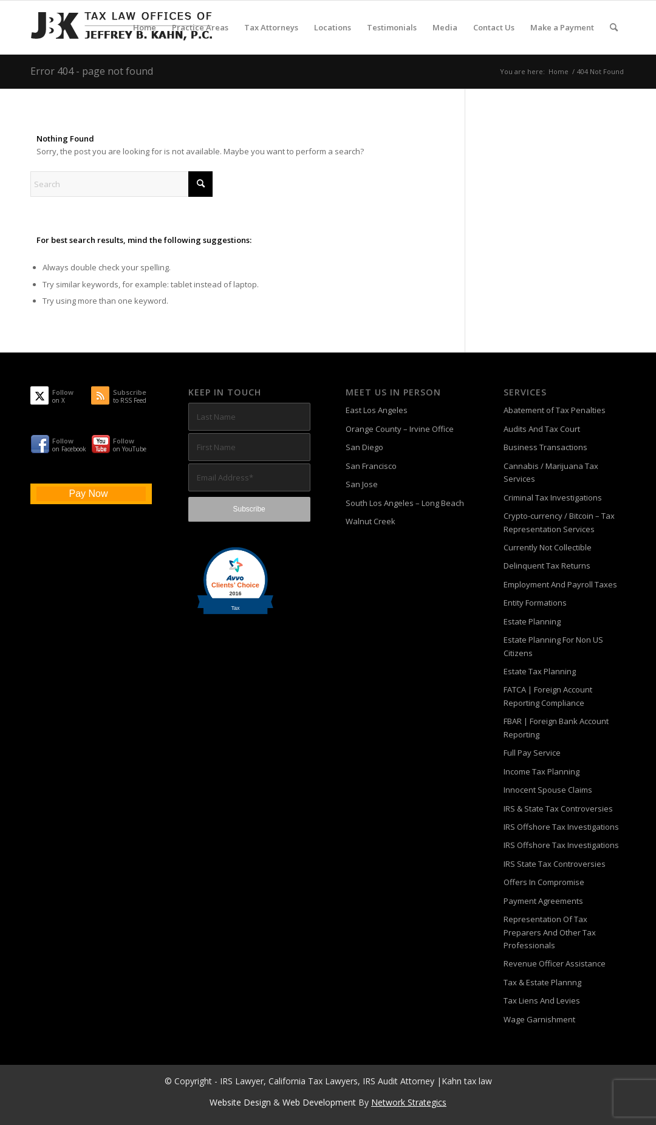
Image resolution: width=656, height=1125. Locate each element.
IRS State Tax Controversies (555, 863)
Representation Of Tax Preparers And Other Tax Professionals (550, 932)
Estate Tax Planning (540, 671)
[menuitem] (144, 27)
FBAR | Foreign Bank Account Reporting (556, 727)
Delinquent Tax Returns (547, 565)
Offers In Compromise (544, 882)
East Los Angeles (377, 410)
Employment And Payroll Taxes (560, 584)
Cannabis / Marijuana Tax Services (551, 472)
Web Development (319, 1102)
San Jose (362, 484)
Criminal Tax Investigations (553, 497)
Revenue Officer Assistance (555, 963)
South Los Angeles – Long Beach (405, 503)
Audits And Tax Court (542, 428)
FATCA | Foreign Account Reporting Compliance (548, 696)
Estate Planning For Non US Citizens (553, 646)
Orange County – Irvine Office (400, 428)
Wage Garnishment (539, 1019)
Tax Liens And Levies (542, 1000)
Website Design (240, 1102)
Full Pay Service (532, 752)
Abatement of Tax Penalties (555, 410)
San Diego (364, 447)
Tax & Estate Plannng (542, 982)
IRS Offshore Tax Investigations (561, 826)
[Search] (614, 27)
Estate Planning (532, 621)
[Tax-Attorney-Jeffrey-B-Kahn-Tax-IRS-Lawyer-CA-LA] (121, 27)
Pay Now (88, 493)
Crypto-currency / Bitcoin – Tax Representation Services (559, 522)
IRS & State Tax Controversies (558, 808)
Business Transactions (545, 447)
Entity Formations (535, 602)
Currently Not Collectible (548, 547)
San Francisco (371, 465)
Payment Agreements (543, 900)
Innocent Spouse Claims (548, 789)
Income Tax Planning (541, 771)
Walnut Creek (370, 521)
